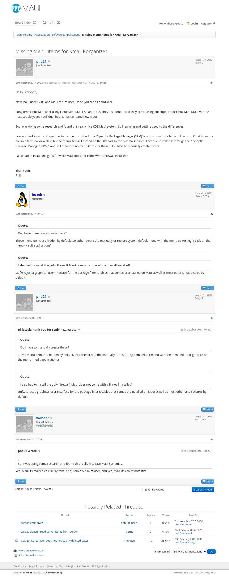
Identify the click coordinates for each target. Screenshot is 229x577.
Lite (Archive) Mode (77, 566)
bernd (129, 531)
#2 (212, 213)
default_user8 (129, 523)
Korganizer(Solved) (32, 523)
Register (206, 23)
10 (150, 540)
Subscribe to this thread (31, 555)
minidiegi (129, 540)
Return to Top (55, 566)
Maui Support (42, 34)
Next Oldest (24, 489)
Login (194, 23)
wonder (42, 418)
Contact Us (20, 566)
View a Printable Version (31, 550)
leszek (188, 524)
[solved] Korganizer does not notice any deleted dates (55, 540)
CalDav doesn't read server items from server (49, 531)
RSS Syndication (101, 566)
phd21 (41, 61)
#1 (212, 82)
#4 (212, 439)
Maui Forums (24, 34)
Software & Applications (66, 34)
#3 (212, 317)
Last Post (179, 524)
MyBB (29, 572)
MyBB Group (55, 572)
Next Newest (43, 489)
